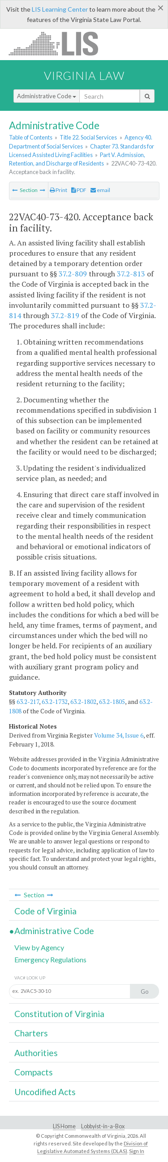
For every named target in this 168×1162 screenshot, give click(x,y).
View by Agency (39, 947)
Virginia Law (84, 75)
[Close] (160, 7)
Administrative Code (46, 96)
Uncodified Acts (45, 1092)
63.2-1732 (55, 702)
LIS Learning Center (60, 9)
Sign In (136, 1151)
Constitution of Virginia (59, 1014)
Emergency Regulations (50, 959)
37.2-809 (73, 274)
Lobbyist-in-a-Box (103, 1126)
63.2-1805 (112, 702)
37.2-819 (65, 315)
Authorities (36, 1053)
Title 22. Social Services (88, 137)
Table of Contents (30, 137)
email (100, 190)
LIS (58, 43)
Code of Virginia (45, 911)
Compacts (33, 1072)
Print (58, 190)
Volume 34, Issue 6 (118, 735)
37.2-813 (131, 274)
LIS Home (64, 1126)
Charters (31, 1033)
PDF (78, 190)
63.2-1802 (83, 702)
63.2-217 (28, 702)
